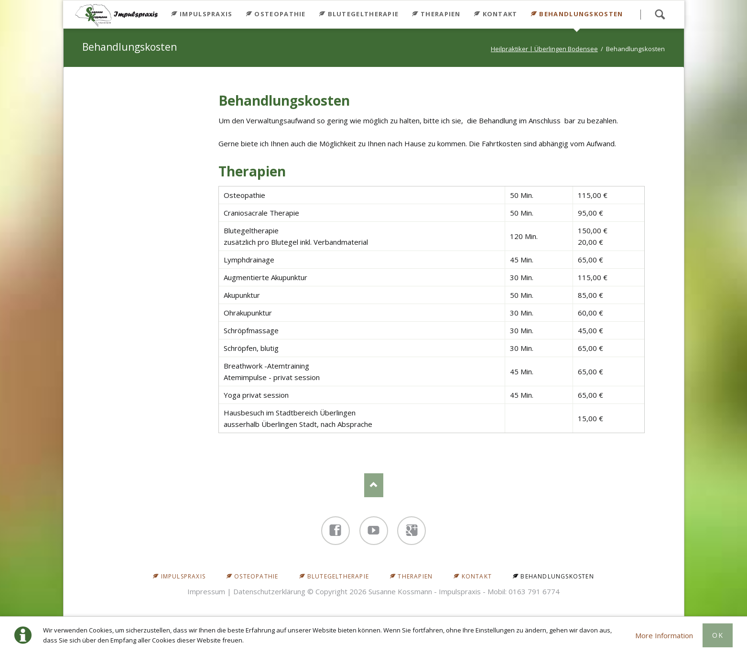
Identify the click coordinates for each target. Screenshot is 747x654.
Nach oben (373, 485)
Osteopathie (279, 14)
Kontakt (500, 14)
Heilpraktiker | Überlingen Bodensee (544, 48)
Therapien (441, 14)
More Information (664, 635)
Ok (717, 635)
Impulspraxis (206, 14)
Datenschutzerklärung (269, 591)
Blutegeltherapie (363, 14)
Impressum (206, 591)
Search (660, 14)
